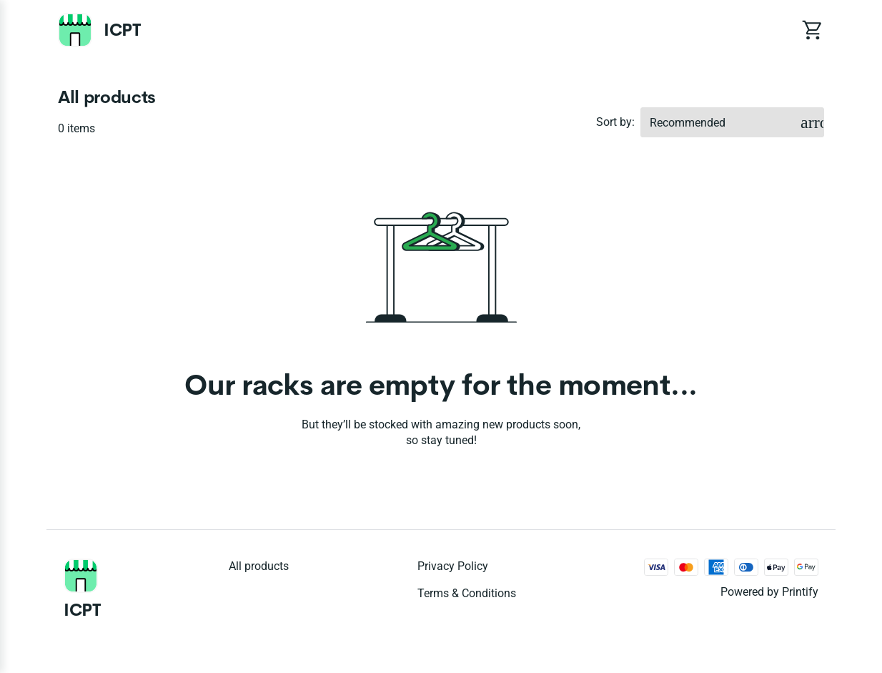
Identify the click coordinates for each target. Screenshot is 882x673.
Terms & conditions (466, 593)
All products (259, 566)
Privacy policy (452, 566)
